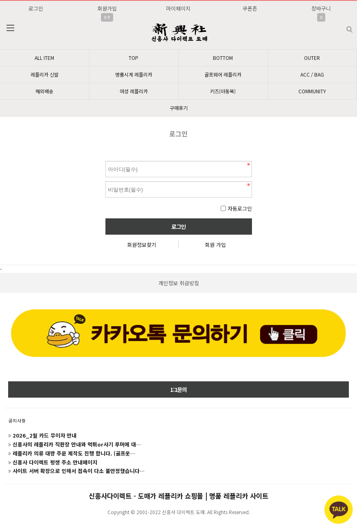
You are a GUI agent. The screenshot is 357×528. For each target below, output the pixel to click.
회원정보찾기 (141, 245)
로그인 (35, 8)
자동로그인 (240, 208)
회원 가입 (215, 245)
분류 (10, 28)
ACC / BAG (312, 74)
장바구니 (321, 8)
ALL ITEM (44, 57)
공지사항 (17, 420)
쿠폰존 (250, 8)
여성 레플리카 (134, 91)
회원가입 (107, 8)
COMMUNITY (312, 91)
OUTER (312, 57)
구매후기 (179, 107)
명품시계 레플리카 (133, 74)
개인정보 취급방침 (178, 283)
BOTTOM (223, 57)
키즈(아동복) (223, 91)
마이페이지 (178, 8)
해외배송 (44, 91)
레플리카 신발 (45, 74)
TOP (133, 57)
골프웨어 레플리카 (222, 74)
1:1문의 (178, 389)
